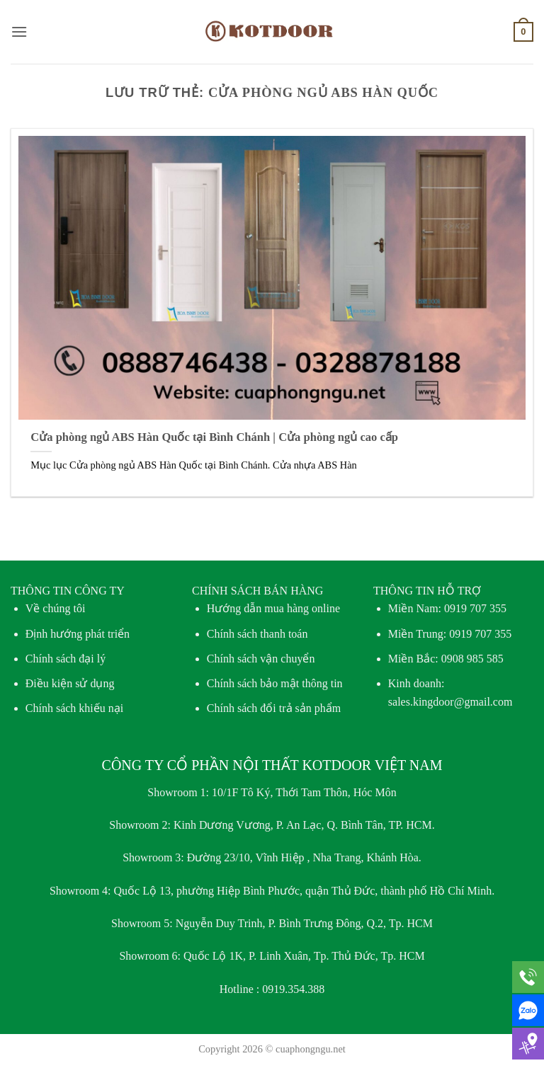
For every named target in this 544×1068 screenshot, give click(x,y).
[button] (19, 31)
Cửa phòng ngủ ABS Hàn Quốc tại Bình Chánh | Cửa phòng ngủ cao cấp (214, 437)
